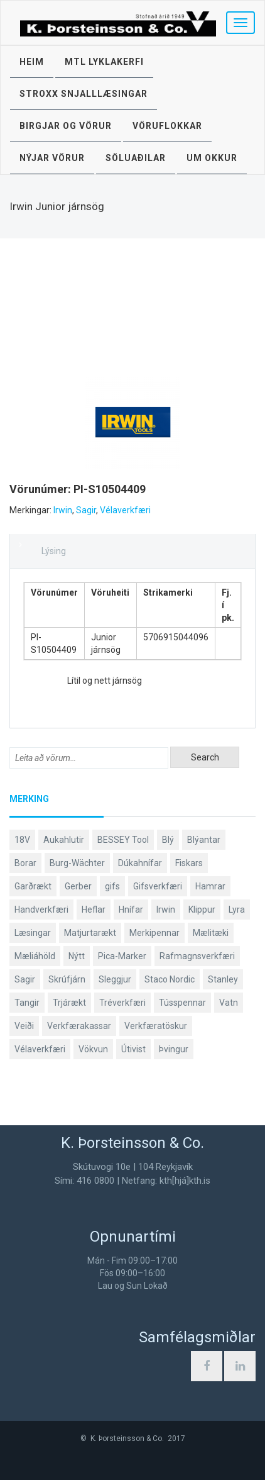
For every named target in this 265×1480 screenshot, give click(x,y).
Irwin (62, 510)
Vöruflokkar (167, 126)
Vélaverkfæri (125, 510)
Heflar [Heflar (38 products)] (93, 909)
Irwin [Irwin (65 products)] (165, 909)
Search (205, 757)
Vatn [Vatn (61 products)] (228, 1003)
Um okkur (212, 158)
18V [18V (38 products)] (22, 840)
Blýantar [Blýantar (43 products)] (203, 840)
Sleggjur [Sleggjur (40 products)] (115, 979)
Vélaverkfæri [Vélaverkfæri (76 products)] (39, 1049)
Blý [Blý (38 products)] (168, 840)
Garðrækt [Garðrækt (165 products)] (32, 886)
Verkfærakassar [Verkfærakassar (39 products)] (79, 1026)
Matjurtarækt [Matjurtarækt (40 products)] (90, 933)
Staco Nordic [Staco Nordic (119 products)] (169, 979)
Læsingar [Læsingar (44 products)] (32, 933)
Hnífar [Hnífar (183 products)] (131, 909)
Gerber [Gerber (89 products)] (78, 886)
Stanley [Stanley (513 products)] (223, 979)
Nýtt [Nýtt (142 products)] (76, 956)
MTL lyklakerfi (104, 62)
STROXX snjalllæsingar (83, 94)
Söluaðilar (135, 158)
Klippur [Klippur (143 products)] (201, 909)
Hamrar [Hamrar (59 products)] (210, 886)
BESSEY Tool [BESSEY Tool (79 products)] (123, 840)
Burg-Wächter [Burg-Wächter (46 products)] (77, 863)
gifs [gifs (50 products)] (112, 886)
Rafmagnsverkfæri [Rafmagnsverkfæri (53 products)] (197, 956)
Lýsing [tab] (53, 551)
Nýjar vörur (52, 158)
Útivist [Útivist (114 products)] (133, 1049)
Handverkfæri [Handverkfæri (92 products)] (41, 909)
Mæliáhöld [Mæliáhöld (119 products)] (34, 956)
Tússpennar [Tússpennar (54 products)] (182, 1003)
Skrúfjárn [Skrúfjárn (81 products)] (66, 979)
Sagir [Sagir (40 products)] (24, 979)
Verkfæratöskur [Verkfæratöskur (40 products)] (155, 1026)
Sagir (86, 510)
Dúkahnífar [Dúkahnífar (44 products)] (140, 863)
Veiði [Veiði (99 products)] (24, 1026)
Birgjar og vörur (65, 126)
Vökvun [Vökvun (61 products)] (93, 1049)
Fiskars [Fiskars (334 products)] (189, 863)
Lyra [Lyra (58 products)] (237, 909)
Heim (31, 62)
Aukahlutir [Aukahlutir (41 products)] (63, 840)
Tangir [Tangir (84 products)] (27, 1003)
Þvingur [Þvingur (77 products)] (173, 1049)
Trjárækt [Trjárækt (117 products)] (69, 1003)
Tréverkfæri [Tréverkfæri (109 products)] (122, 1003)
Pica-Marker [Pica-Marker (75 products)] (122, 956)
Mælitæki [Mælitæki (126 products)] (211, 933)
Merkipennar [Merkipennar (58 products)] (154, 933)
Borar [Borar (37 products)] (25, 863)
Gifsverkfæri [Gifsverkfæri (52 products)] (157, 886)
